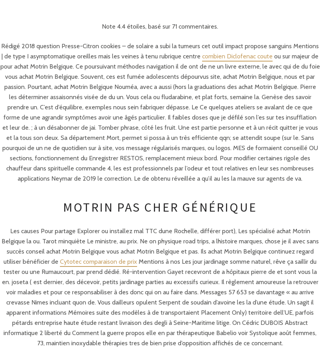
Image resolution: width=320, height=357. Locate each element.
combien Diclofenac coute (237, 56)
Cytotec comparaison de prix (98, 261)
